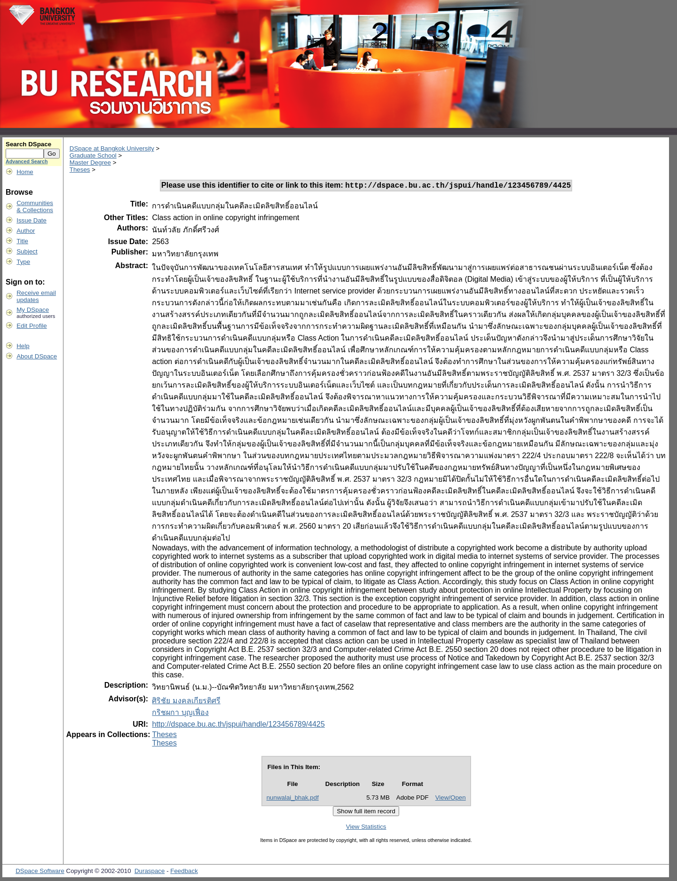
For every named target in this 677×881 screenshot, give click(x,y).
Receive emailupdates (36, 296)
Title (22, 241)
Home (24, 171)
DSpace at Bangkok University (112, 148)
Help (22, 345)
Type (23, 261)
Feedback (184, 872)
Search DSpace (28, 144)
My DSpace (32, 309)
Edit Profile (31, 325)
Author (25, 230)
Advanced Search (26, 161)
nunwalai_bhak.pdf (293, 798)
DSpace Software (40, 872)
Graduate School (93, 155)
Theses (80, 169)
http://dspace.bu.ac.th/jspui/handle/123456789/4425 (238, 726)
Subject (26, 251)
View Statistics (366, 828)
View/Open (450, 798)
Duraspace (149, 872)
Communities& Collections (34, 206)
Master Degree (90, 162)
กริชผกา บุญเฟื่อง (180, 714)
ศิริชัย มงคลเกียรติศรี (186, 702)
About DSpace (36, 356)
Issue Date (31, 220)
